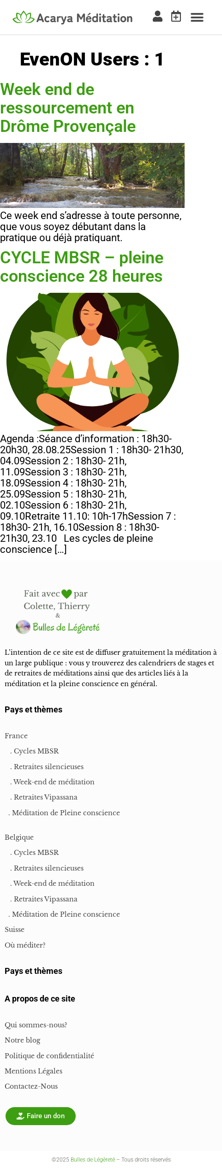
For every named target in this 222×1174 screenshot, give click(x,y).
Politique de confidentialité (49, 1056)
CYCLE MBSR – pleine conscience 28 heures (81, 267)
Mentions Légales (33, 1071)
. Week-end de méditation (50, 782)
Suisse (14, 929)
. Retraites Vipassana (41, 797)
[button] (196, 17)
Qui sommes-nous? (36, 1025)
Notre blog (22, 1040)
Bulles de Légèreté (93, 1159)
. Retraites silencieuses (44, 767)
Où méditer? (25, 945)
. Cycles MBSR (32, 751)
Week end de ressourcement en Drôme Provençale (68, 108)
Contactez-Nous (31, 1086)
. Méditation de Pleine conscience (62, 813)
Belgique (19, 837)
